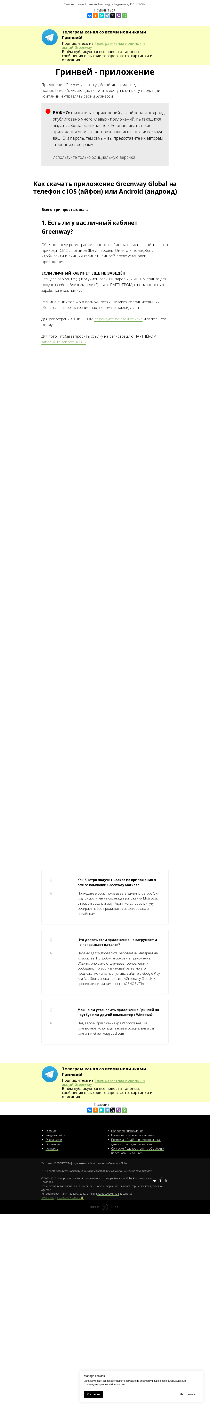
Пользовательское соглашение (132, 1135)
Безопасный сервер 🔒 (70, 1197)
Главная (51, 1131)
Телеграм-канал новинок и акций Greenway (103, 45)
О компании (54, 1140)
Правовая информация (127, 1131)
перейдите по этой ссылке (118, 318)
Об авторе (53, 1144)
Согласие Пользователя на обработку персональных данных (137, 1151)
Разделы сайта (55, 1135)
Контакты (52, 1148)
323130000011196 (108, 1193)
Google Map (47, 1197)
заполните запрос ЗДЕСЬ (63, 341)
